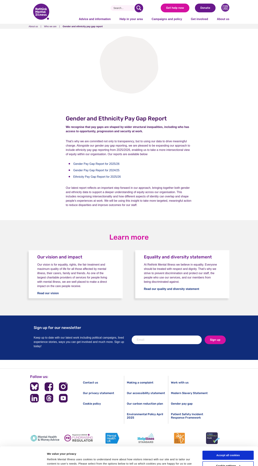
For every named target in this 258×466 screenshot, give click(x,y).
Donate (205, 7)
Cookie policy (92, 403)
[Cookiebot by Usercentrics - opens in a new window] (23, 459)
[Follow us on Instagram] (63, 386)
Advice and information (95, 19)
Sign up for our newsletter (57, 327)
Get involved (199, 19)
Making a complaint (140, 382)
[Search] (124, 8)
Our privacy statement (98, 393)
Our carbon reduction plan (145, 403)
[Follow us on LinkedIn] (34, 398)
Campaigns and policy (167, 19)
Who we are (50, 26)
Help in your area (131, 19)
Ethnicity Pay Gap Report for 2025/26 (97, 176)
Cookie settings (228, 446)
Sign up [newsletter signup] (215, 339)
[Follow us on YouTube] (63, 398)
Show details (55, 458)
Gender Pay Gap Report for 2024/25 (96, 170)
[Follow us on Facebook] (49, 386)
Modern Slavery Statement (189, 393)
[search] (139, 8)
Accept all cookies (228, 436)
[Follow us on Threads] (49, 398)
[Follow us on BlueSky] (34, 386)
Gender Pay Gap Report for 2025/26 (96, 163)
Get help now (175, 7)
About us (223, 19)
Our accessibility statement (146, 393)
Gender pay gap (182, 403)
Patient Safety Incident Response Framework (187, 415)
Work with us (180, 382)
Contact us (90, 382)
